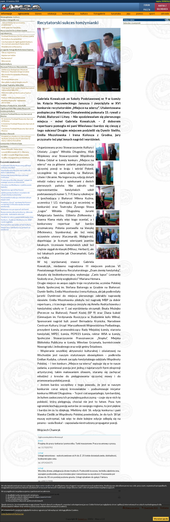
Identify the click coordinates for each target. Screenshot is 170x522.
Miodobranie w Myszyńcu (11, 47)
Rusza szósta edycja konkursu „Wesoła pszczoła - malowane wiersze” (17, 213)
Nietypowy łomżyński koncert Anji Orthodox (14, 176)
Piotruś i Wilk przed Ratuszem (13, 98)
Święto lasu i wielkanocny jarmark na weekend (15, 228)
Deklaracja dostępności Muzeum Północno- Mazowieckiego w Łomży (15, 71)
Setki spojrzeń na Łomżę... (11, 28)
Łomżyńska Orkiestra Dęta (11, 144)
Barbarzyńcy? (6, 58)
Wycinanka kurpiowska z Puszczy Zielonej (14, 75)
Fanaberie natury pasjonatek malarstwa (17, 217)
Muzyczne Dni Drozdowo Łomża (13, 31)
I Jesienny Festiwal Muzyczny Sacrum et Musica (17, 130)
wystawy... (4, 146)
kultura (84, 13)
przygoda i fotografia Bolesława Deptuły (16, 50)
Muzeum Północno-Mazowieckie (13, 67)
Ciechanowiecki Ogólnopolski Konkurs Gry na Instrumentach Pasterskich (17, 43)
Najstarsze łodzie (8, 55)
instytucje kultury (7, 111)
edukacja (52, 13)
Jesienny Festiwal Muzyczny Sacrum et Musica (16, 115)
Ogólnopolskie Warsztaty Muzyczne (15, 108)
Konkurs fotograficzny (9, 20)
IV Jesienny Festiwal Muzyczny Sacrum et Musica (17, 120)
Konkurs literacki (7, 134)
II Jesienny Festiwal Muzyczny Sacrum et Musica (17, 125)
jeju (128, 13)
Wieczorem (6, 61)
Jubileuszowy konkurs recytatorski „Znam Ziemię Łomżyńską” (15, 194)
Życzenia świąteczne (9, 79)
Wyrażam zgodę (161, 519)
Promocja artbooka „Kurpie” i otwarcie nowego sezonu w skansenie (16, 181)
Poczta (146, 9)
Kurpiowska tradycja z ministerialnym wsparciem (16, 198)
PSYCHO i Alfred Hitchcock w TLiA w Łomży (15, 94)
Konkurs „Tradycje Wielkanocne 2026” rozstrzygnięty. (16, 221)
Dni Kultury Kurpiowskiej (11, 39)
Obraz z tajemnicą (8, 52)
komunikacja (68, 13)
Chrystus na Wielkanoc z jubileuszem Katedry (16, 186)
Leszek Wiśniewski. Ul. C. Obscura (15, 152)
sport (152, 13)
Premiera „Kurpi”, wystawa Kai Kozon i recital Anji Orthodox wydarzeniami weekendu (16, 204)
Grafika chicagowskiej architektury (15, 158)
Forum (147, 5)
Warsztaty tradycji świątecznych (14, 82)
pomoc (139, 13)
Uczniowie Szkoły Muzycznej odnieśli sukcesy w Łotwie (16, 166)
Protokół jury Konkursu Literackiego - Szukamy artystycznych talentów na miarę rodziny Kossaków (16, 138)
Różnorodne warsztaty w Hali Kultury (16, 225)
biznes (38, 13)
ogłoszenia (23, 13)
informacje (6, 13)
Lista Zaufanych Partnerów (12, 514)
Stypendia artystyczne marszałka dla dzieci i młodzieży (16, 171)
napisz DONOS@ (163, 1)
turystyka (116, 13)
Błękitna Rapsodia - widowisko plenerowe (13, 102)
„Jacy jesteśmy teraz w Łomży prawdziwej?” (13, 24)
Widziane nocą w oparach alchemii (15, 209)
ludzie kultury (6, 64)
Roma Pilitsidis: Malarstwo (11, 149)
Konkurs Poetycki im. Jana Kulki (13, 106)
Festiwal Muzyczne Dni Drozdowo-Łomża (17, 36)
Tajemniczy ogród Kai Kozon (12, 190)
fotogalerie (99, 13)
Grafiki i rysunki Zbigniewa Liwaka (15, 155)
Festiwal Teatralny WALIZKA (12, 85)
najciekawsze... (6, 33)
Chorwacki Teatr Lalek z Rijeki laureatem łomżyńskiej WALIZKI (17, 89)
